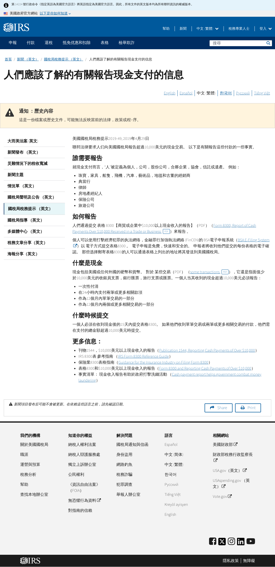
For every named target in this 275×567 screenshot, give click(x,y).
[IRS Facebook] (212, 542)
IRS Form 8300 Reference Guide (143, 356)
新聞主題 (15, 175)
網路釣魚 (124, 464)
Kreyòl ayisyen (176, 504)
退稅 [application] (49, 42)
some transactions (209, 272)
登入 (266, 28)
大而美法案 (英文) (22, 141)
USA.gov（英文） (230, 470)
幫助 (166, 28)
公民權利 (76, 474)
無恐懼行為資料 (84, 500)
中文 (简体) (174, 454)
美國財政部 (225, 444)
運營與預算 (30, 464)
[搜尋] (241, 43)
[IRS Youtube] (251, 542)
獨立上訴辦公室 (82, 464)
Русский (243, 93)
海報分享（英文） (23, 253)
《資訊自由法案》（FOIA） (84, 487)
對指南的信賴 (80, 510)
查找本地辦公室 (34, 494)
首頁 (8, 59)
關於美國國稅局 (34, 444)
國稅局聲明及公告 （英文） (31, 197)
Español (186, 93)
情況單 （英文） (21, 186)
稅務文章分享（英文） (27, 242)
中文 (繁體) (208, 28)
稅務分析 (28, 474)
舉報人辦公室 (128, 494)
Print (252, 408)
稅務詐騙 (124, 474)
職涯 (24, 454)
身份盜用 (124, 454)
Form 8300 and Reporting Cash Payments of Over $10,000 (205, 368)
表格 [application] (105, 42)
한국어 (226, 93)
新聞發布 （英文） (23, 152)
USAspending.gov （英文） (231, 483)
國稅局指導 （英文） (25, 220)
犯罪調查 (124, 484)
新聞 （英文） (28, 59)
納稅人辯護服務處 (84, 454)
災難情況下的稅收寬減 (27, 163)
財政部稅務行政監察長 (233, 457)
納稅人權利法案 (82, 444)
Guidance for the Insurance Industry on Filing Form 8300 (163, 362)
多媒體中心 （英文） (25, 231)
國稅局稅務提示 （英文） (63, 59)
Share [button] (222, 408)
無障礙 (249, 560)
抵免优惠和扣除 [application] (77, 42)
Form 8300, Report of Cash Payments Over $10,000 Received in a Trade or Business (164, 228)
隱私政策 (231, 560)
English (169, 93)
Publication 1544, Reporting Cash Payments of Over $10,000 (207, 350)
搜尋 (268, 43)
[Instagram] (231, 542)
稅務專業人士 (239, 28)
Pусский (171, 484)
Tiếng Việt (262, 93)
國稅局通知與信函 (132, 444)
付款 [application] (31, 42)
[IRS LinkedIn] (241, 543)
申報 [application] (13, 42)
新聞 (183, 28)
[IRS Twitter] (222, 543)
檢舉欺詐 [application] (127, 42)
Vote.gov (222, 496)
